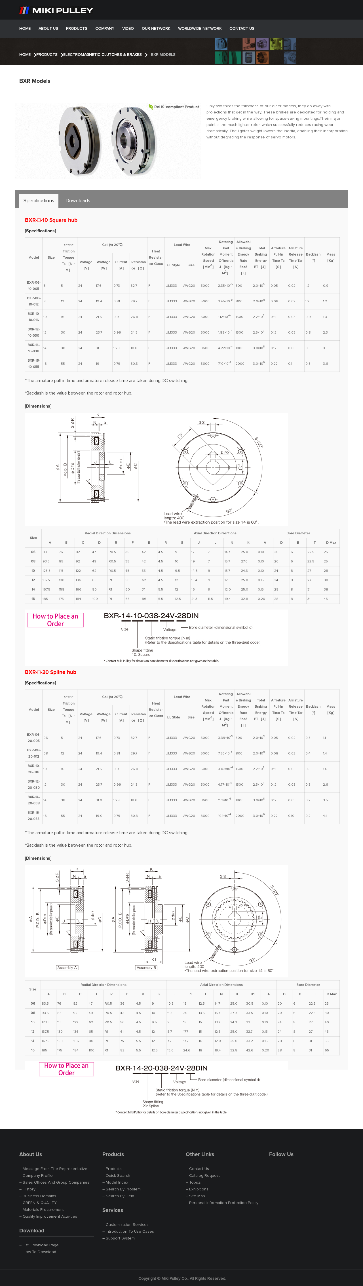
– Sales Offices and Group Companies (54, 1182)
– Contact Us (197, 1169)
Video (128, 29)
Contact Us (241, 29)
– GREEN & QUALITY (38, 1203)
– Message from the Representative (53, 1169)
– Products (112, 1169)
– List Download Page (39, 1245)
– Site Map (195, 1196)
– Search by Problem (121, 1189)
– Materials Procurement (41, 1210)
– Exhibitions (197, 1189)
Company (104, 29)
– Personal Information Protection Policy (222, 1203)
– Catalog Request (203, 1176)
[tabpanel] (182, 635)
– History (27, 1189)
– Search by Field (118, 1196)
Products (76, 29)
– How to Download (37, 1252)
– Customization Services (125, 1225)
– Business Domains (37, 1196)
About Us (48, 29)
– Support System (118, 1238)
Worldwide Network (199, 29)
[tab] (38, 201)
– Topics (193, 1182)
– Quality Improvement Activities (48, 1216)
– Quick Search (116, 1176)
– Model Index (115, 1182)
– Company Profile (36, 1176)
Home (25, 29)
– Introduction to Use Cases (128, 1232)
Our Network (156, 29)
